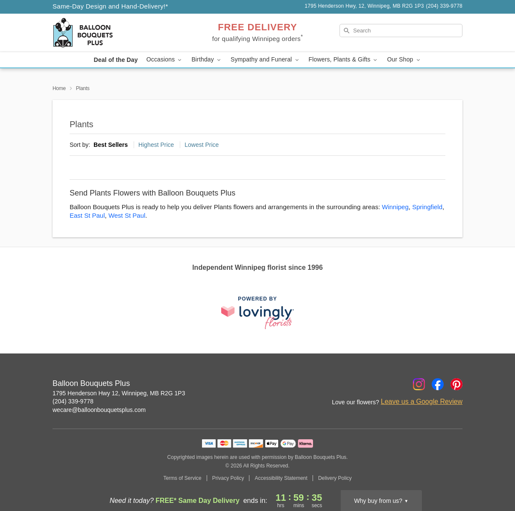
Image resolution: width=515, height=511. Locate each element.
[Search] (400, 30)
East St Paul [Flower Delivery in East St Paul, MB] (87, 215)
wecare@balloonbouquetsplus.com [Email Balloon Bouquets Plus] (99, 409)
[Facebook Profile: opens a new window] (438, 384)
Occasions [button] (164, 59)
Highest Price (156, 144)
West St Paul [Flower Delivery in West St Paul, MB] (126, 215)
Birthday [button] (206, 59)
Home (59, 88)
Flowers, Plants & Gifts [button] (344, 59)
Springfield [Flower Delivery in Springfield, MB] (427, 206)
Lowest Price (201, 144)
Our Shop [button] (404, 59)
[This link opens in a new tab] (257, 313)
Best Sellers (111, 144)
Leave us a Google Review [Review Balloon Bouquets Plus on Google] (421, 401)
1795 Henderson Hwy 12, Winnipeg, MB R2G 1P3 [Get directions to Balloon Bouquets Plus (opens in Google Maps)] (119, 393)
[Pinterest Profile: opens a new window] (456, 384)
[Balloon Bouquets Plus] (114, 33)
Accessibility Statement (281, 478)
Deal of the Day (116, 59)
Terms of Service (182, 478)
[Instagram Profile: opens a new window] (419, 384)
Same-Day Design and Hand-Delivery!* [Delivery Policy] (110, 6)
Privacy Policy (228, 478)
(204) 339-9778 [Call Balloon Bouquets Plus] (73, 401)
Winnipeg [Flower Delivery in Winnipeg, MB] (395, 206)
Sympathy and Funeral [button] (265, 59)
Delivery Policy (335, 478)
